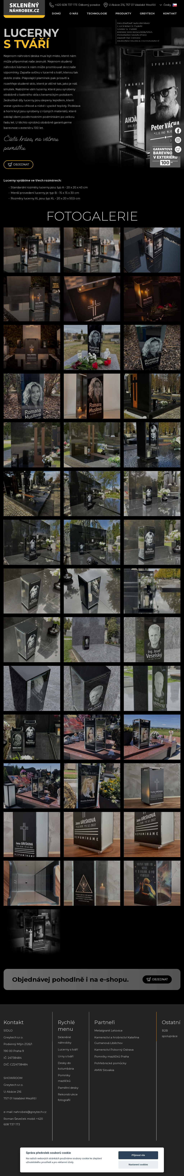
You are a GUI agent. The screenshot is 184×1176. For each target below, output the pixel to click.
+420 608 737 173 (66, 4)
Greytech (147, 13)
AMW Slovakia (104, 1070)
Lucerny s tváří (68, 1049)
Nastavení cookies (138, 1164)
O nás (73, 13)
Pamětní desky (68, 1087)
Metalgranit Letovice (108, 1030)
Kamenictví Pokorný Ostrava (114, 1049)
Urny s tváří (65, 1056)
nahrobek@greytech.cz (29, 1112)
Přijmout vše (138, 1155)
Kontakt (170, 13)
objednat (18, 164)
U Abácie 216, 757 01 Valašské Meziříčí (132, 4)
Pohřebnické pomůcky (110, 1063)
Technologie (97, 13)
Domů (56, 13)
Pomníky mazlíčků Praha (111, 1056)
